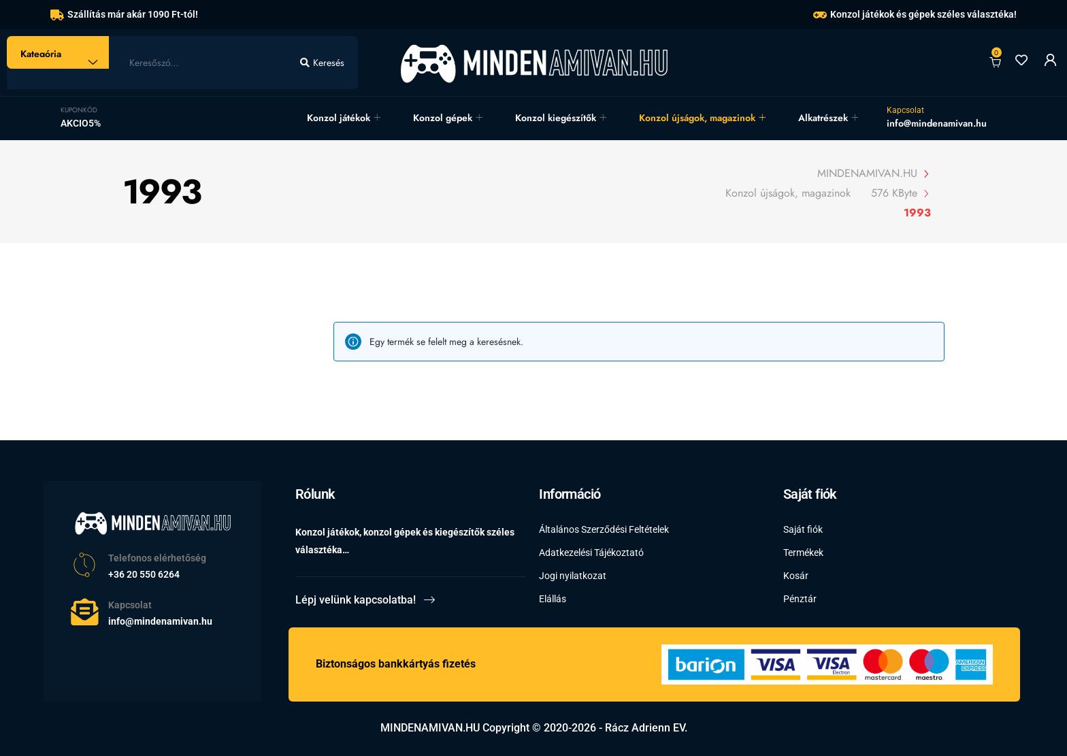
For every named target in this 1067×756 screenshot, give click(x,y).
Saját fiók (803, 529)
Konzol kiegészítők (555, 118)
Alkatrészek (823, 118)
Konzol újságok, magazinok (697, 118)
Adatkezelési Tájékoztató (591, 552)
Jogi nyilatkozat (572, 575)
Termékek (803, 552)
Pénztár (800, 599)
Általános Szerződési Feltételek (604, 529)
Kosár (795, 575)
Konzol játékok (338, 118)
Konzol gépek (442, 118)
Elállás (552, 599)
